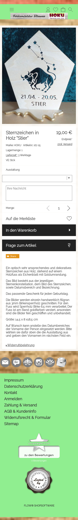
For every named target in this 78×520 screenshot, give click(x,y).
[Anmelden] (48, 9)
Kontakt (10, 392)
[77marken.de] (16, 362)
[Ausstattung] (37, 178)
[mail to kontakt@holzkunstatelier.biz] (5, 362)
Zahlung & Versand (20, 405)
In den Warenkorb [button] (21, 230)
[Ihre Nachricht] (39, 193)
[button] (11, 9)
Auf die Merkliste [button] (20, 219)
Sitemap (11, 424)
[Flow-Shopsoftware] (50, 362)
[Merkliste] (55, 9)
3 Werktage (18, 155)
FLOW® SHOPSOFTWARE (39, 505)
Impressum (14, 380)
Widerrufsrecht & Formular (27, 417)
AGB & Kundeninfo (20, 411)
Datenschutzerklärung (23, 386)
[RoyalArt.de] (27, 362)
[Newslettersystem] (61, 362)
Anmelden (13, 399)
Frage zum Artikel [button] (21, 245)
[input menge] (58, 208)
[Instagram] (39, 362)
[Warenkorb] (63, 9)
